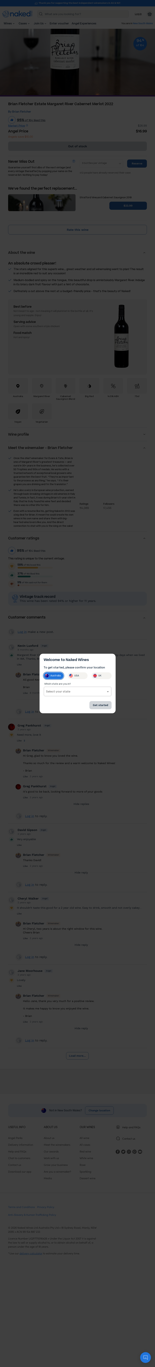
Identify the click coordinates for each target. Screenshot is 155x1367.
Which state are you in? (57, 683)
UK (97, 676)
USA (74, 676)
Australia (53, 676)
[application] (145, 1357)
